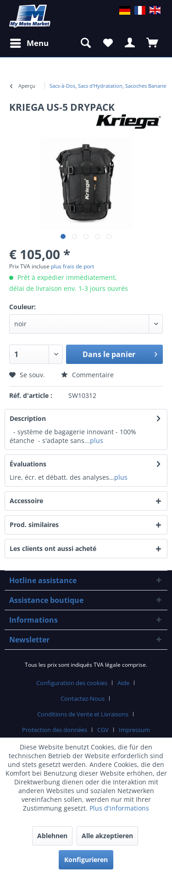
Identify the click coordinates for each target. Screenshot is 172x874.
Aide (123, 683)
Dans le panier (120, 353)
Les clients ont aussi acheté (53, 548)
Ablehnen (52, 835)
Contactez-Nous (83, 698)
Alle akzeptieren (107, 835)
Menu (29, 42)
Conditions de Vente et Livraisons (82, 714)
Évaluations (28, 464)
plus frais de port (72, 266)
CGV (103, 730)
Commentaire (87, 374)
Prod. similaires (34, 524)
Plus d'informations (119, 808)
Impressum (134, 730)
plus (96, 440)
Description (28, 418)
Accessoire (34, 500)
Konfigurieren (86, 859)
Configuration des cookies (71, 683)
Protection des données (54, 730)
